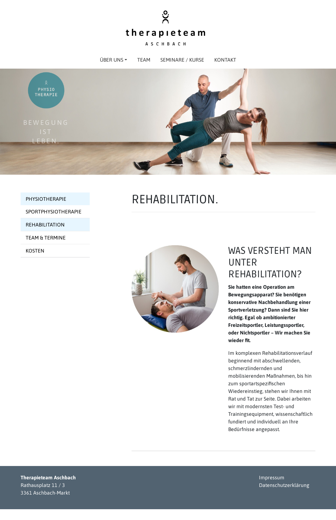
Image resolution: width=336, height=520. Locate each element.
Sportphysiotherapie (53, 211)
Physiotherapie (46, 199)
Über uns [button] (113, 60)
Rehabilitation (45, 224)
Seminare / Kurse (182, 60)
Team (143, 60)
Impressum (271, 477)
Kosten (35, 250)
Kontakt (225, 60)
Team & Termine (46, 237)
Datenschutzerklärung (284, 485)
